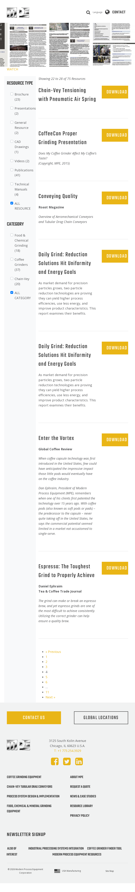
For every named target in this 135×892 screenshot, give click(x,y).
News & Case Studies (83, 805)
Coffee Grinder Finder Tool (104, 857)
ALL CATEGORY (23, 295)
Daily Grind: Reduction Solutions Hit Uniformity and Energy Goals (65, 272)
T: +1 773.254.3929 (67, 759)
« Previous (53, 660)
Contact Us (34, 726)
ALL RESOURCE (23, 206)
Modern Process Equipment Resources (76, 863)
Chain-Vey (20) (22, 281)
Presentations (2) (25, 111)
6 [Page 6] (46, 691)
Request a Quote (80, 795)
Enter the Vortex (56, 447)
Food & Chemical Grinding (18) (21, 242)
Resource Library (81, 815)
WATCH (12, 69)
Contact (119, 12)
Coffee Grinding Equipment (24, 786)
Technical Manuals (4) (22, 189)
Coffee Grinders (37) (21, 264)
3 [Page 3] (46, 675)
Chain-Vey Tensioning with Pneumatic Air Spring (62, 99)
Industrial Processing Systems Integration (56, 857)
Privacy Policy (79, 824)
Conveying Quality (58, 205)
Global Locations (100, 726)
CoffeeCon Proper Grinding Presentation (63, 147)
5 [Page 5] (46, 686)
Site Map (109, 879)
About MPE (76, 786)
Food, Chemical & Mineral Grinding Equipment (29, 817)
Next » (50, 706)
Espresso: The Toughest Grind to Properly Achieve (67, 580)
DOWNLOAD (117, 92)
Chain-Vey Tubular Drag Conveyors (29, 795)
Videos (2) (22, 161)
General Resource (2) (21, 127)
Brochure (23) (22, 96)
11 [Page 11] (47, 701)
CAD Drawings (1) (22, 147)
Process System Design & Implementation (33, 805)
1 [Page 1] (46, 665)
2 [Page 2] (46, 670)
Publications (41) (24, 172)
